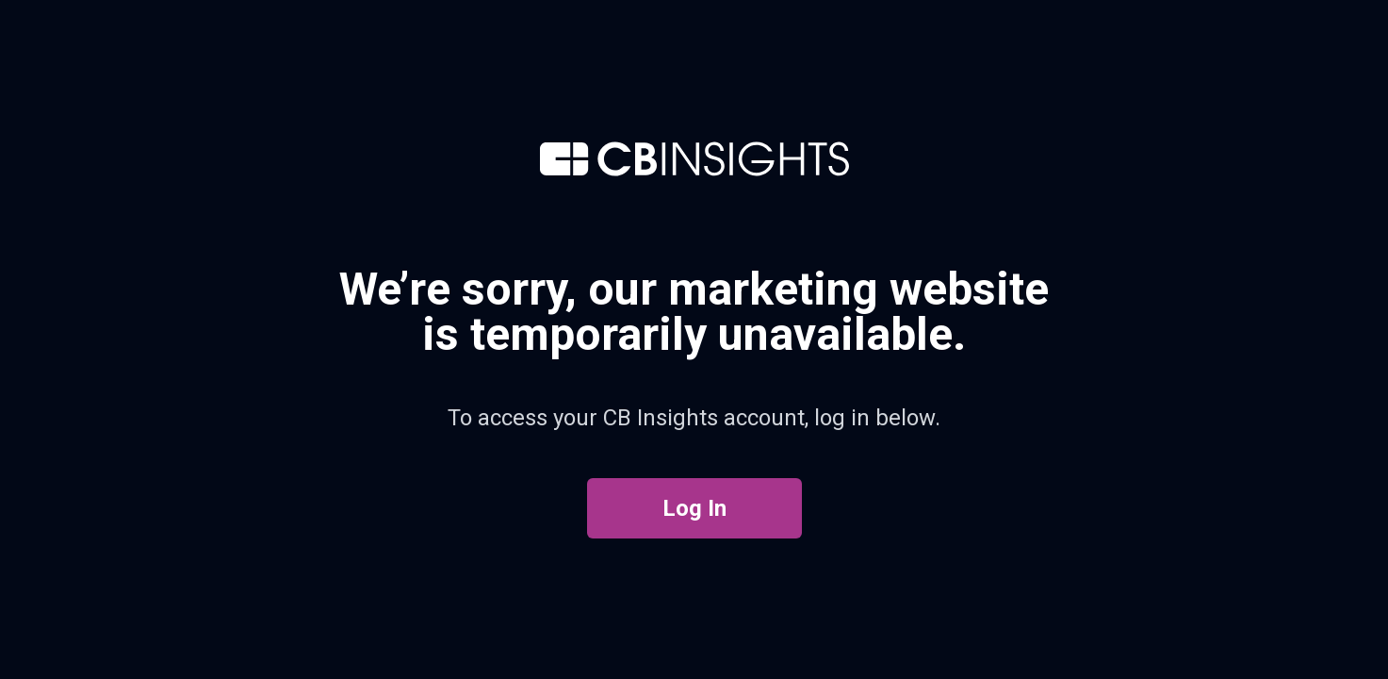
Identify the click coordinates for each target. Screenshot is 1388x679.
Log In (694, 508)
